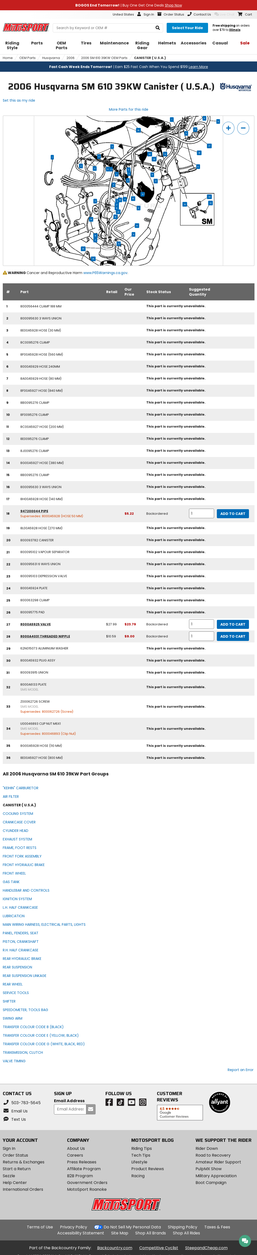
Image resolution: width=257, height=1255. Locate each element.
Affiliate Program (84, 1169)
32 (185, 204)
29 (150, 154)
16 (120, 200)
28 (154, 159)
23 (118, 212)
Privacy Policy (73, 1227)
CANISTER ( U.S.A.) (150, 57)
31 (142, 194)
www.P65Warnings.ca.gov (105, 272)
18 (133, 198)
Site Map (119, 1233)
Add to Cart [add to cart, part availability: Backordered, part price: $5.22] (232, 513)
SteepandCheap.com (206, 1248)
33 (211, 203)
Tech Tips (140, 1155)
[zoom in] (228, 128)
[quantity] (201, 513)
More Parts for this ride (128, 109)
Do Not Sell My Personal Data (132, 1227)
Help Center (15, 1182)
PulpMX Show (209, 1169)
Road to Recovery (213, 1155)
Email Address (69, 1101)
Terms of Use (40, 1227)
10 (95, 235)
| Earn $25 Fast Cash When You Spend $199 (128, 66)
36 (138, 130)
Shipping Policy (182, 1227)
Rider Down (207, 1148)
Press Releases (81, 1162)
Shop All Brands (150, 1233)
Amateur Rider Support (218, 1162)
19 (91, 219)
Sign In (9, 1148)
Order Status (15, 1155)
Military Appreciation (216, 1176)
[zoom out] (243, 128)
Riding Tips (141, 1148)
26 (93, 259)
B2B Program (80, 1176)
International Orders (23, 1189)
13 (165, 154)
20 (83, 249)
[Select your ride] (187, 28)
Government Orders (87, 1182)
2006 (71, 57)
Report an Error (240, 1069)
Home (8, 57)
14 (137, 225)
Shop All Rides (186, 1233)
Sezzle (9, 1176)
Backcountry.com (114, 1248)
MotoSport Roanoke (87, 1189)
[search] (157, 28)
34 (209, 196)
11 (218, 121)
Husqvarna (51, 57)
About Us (76, 1148)
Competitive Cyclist (158, 1248)
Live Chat (224, 14)
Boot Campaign (211, 1182)
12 (195, 129)
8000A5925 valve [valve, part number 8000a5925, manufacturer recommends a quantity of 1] (35, 624)
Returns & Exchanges (23, 1162)
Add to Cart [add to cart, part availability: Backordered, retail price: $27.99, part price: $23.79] (232, 624)
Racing (138, 1176)
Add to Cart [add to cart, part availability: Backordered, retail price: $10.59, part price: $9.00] (232, 636)
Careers (75, 1155)
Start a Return (17, 1169)
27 (209, 146)
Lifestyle (139, 1162)
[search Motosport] (108, 27)
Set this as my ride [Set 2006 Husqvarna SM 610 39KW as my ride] (19, 100)
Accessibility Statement (80, 1233)
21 (155, 181)
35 (199, 153)
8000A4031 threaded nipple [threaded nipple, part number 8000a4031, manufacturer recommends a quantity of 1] (45, 636)
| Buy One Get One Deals (128, 5)
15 (116, 208)
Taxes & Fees (217, 1227)
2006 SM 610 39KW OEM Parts (104, 57)
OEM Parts (27, 57)
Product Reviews (147, 1169)
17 (117, 205)
